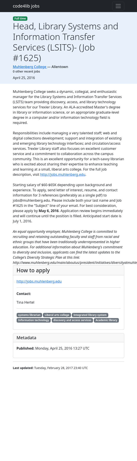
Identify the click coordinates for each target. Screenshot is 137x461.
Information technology (33, 320)
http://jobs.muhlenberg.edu (62, 174)
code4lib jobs (26, 6)
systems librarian (29, 315)
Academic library (106, 320)
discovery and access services (72, 320)
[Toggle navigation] (118, 6)
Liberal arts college (57, 315)
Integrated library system (90, 315)
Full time (20, 18)
